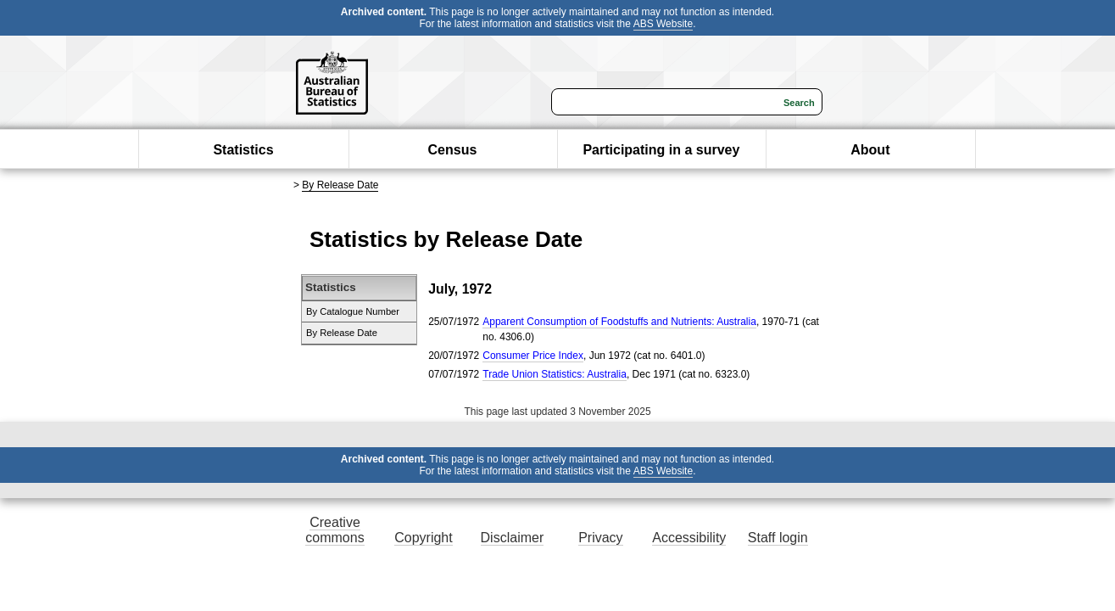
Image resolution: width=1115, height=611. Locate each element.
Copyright (423, 537)
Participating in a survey (661, 150)
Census (452, 150)
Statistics (243, 150)
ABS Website (663, 24)
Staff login (778, 537)
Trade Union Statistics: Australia (554, 374)
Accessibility (689, 537)
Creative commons (334, 530)
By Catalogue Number (352, 311)
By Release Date (340, 185)
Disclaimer (512, 537)
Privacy (600, 537)
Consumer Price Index (532, 356)
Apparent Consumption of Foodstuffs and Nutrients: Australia (619, 322)
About (869, 150)
